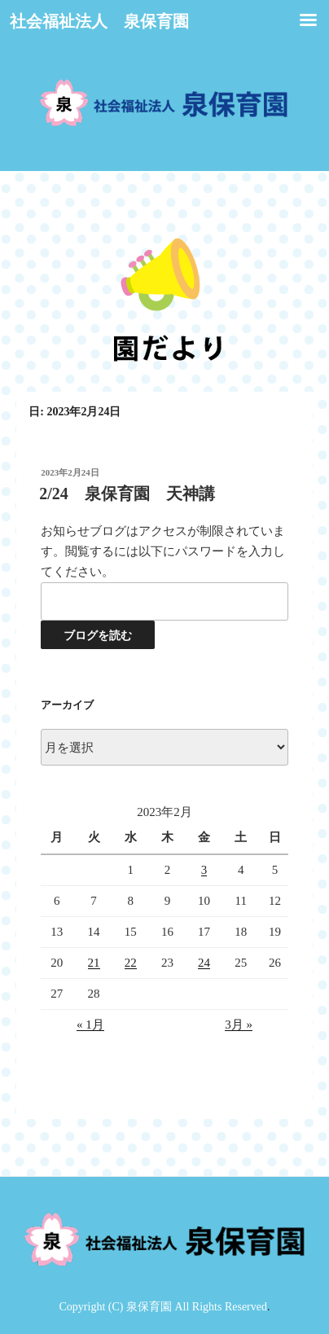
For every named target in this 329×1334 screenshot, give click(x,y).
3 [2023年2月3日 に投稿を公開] (204, 869)
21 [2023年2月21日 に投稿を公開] (94, 962)
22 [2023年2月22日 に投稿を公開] (131, 962)
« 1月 (90, 1024)
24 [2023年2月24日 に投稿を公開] (204, 962)
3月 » (238, 1024)
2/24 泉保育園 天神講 (127, 493)
